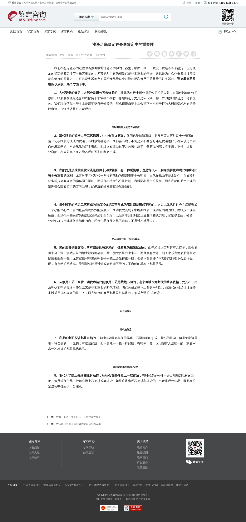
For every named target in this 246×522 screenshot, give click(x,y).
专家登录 (34, 457)
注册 (197, 2)
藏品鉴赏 (84, 31)
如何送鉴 (88, 452)
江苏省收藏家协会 (74, 484)
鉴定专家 (50, 31)
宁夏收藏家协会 (121, 484)
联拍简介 (142, 447)
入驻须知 (34, 447)
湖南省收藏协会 (52, 484)
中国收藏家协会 (32, 484)
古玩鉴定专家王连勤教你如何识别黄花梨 (78, 424)
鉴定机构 (67, 31)
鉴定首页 (33, 31)
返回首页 (16, 31)
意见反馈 (142, 467)
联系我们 (142, 457)
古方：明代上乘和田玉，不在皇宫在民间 (78, 417)
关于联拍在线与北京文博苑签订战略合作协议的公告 (49, 2)
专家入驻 (34, 452)
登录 (186, 2)
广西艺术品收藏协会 (98, 484)
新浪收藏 (137, 484)
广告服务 (142, 462)
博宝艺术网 (151, 484)
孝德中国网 (182, 484)
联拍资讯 (101, 31)
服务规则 (142, 452)
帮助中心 (227, 31)
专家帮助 (88, 447)
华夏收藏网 (167, 484)
